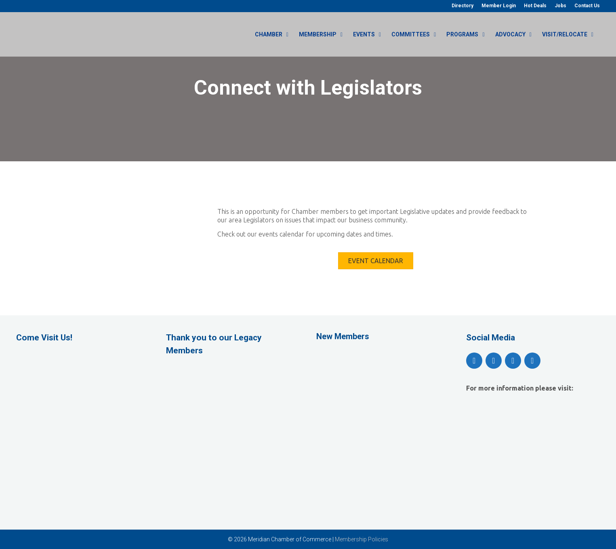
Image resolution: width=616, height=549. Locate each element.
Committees (416, 34)
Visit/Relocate (571, 34)
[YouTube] (494, 361)
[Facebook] (474, 361)
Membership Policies (361, 539)
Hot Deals (535, 5)
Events (370, 34)
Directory (462, 5)
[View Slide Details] (233, 393)
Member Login (498, 5)
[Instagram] (513, 361)
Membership (324, 34)
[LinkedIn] (532, 361)
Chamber (275, 34)
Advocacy (516, 34)
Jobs (560, 5)
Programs (468, 34)
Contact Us (587, 5)
